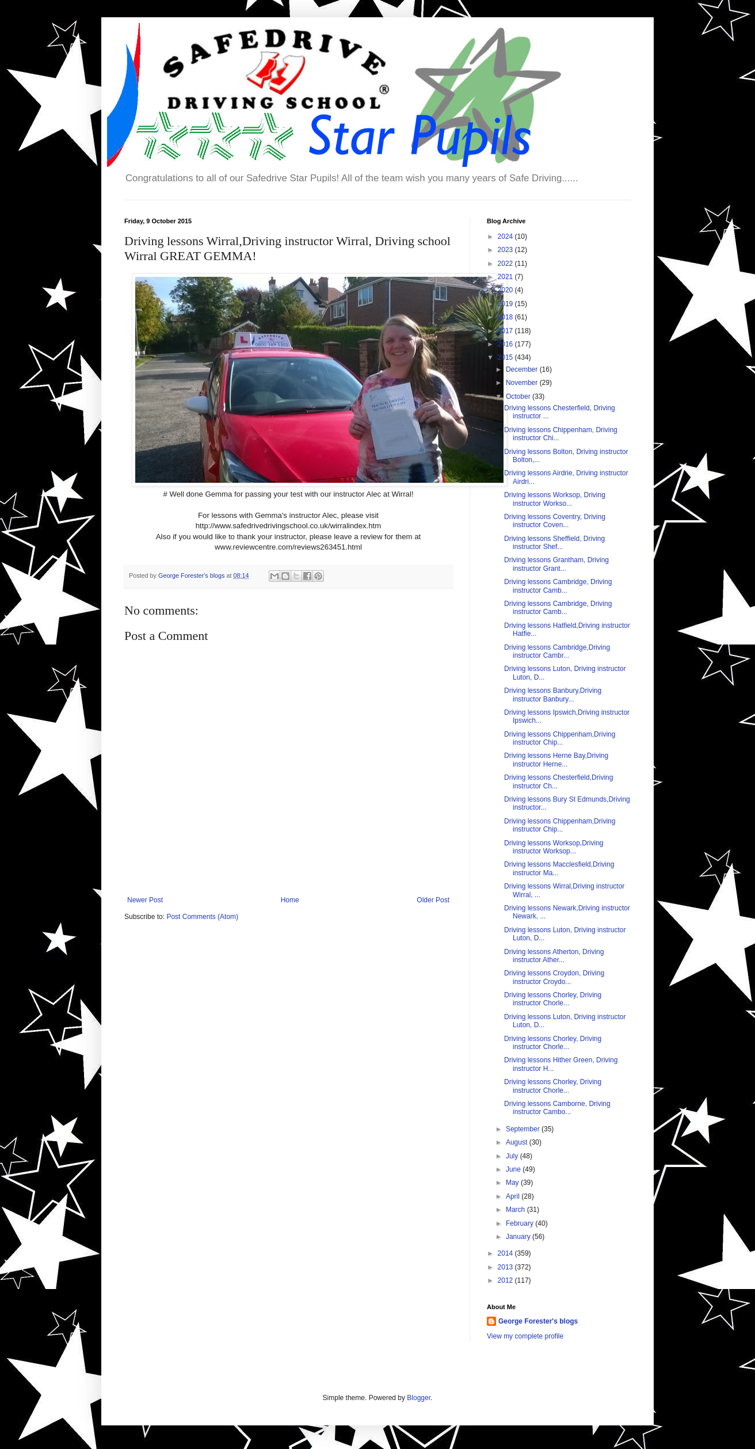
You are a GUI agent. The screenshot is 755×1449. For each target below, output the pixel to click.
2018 (506, 317)
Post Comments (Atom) (202, 917)
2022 (506, 264)
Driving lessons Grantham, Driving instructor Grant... (556, 564)
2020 (506, 290)
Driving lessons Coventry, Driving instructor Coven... (554, 521)
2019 (506, 304)
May (513, 1183)
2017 (506, 331)
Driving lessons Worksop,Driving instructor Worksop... (554, 847)
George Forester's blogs (538, 1321)
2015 (506, 357)
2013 (506, 1267)
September (524, 1129)
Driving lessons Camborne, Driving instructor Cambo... (557, 1108)
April (513, 1196)
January (519, 1237)
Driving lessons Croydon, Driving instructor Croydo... (554, 977)
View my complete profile (525, 1336)
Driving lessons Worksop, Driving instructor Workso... (554, 499)
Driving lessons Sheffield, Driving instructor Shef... (554, 543)
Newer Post (145, 900)
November (523, 383)
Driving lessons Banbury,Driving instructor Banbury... (552, 695)
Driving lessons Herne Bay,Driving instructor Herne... (556, 760)
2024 (506, 236)
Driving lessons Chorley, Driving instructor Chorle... (552, 999)
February (520, 1223)
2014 (506, 1253)
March (516, 1210)
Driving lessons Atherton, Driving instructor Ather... (554, 956)
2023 (506, 250)
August (517, 1142)
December (523, 369)
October (519, 396)
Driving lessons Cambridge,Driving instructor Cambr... (557, 651)
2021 (506, 277)
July (513, 1156)
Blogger (418, 1398)
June (514, 1169)
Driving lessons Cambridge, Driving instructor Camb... (558, 586)
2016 (506, 344)
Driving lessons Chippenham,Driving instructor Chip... (559, 738)
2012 (506, 1280)
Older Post (433, 900)
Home (290, 900)
